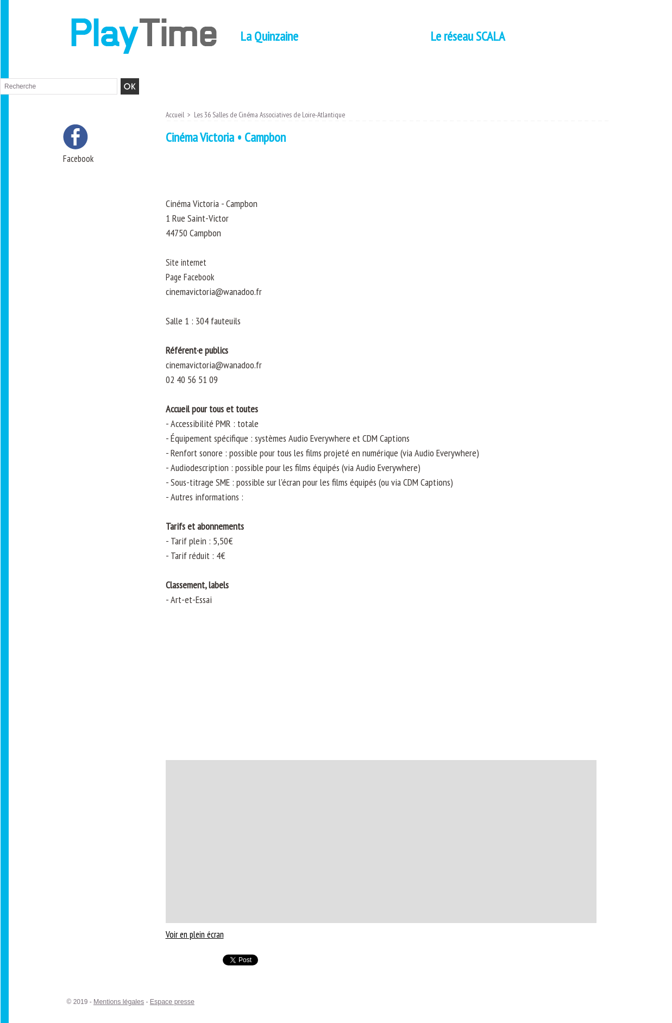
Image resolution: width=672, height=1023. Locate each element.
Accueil (176, 115)
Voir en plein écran (198, 934)
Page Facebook (191, 277)
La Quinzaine (269, 36)
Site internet (188, 262)
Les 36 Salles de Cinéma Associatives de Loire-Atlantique (275, 115)
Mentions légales (117, 1002)
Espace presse (169, 1002)
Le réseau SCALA (467, 36)
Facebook (79, 159)
